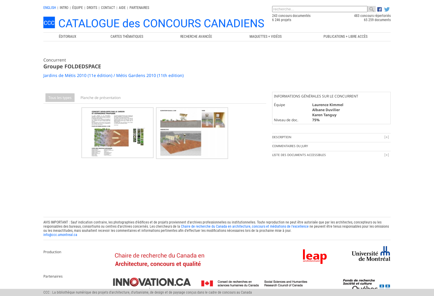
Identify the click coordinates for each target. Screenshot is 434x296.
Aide (122, 8)
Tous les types (60, 97)
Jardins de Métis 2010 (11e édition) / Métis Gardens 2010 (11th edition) (113, 75)
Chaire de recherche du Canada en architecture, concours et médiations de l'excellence (245, 225)
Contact (108, 8)
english (49, 8)
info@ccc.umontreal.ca (60, 234)
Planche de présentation (101, 97)
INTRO (64, 8)
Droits (92, 8)
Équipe (77, 8)
